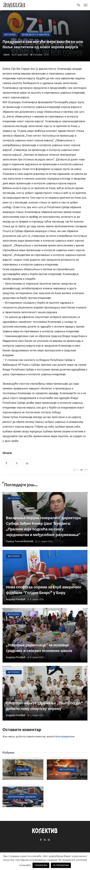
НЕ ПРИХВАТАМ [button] (61, 865)
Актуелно (10, 34)
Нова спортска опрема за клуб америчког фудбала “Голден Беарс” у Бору (43, 589)
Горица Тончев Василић (19, 541)
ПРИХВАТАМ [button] (41, 865)
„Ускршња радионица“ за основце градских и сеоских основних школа (39, 647)
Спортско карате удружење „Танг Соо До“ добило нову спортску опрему (44, 705)
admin (6, 55)
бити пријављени (64, 736)
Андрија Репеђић (15, 599)
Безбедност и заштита (35, 34)
